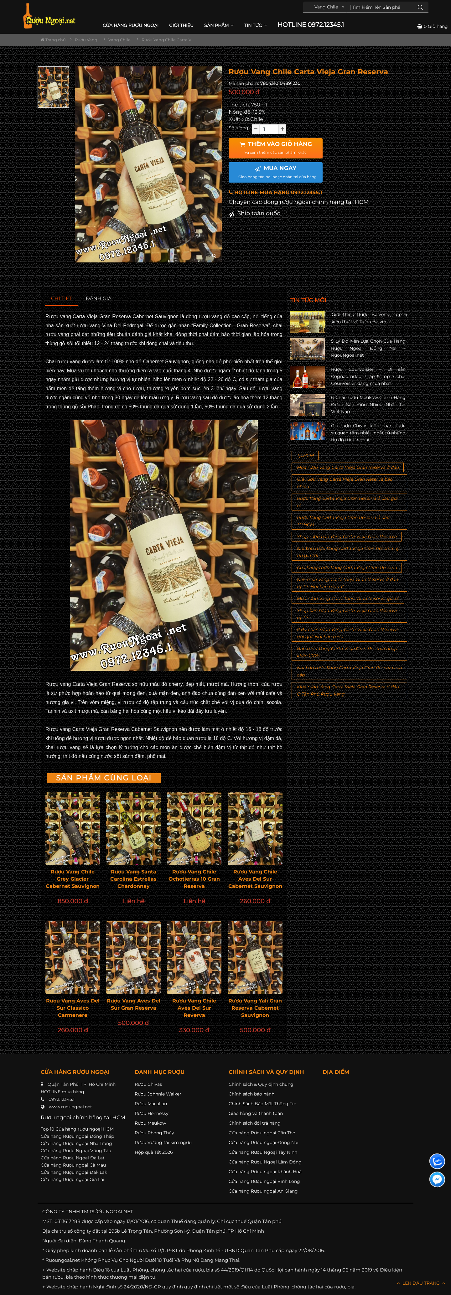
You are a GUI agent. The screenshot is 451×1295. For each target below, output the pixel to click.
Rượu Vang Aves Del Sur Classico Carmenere (73, 1008)
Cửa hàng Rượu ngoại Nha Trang (76, 1143)
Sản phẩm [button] (219, 25)
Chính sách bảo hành (251, 1094)
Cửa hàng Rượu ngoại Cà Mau (73, 1165)
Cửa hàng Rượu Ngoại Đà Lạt (73, 1158)
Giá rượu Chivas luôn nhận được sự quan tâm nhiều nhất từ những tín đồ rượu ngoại (368, 433)
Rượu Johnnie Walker (158, 1094)
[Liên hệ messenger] (437, 1179)
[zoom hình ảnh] (214, 255)
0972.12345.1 (62, 1099)
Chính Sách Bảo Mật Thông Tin (262, 1103)
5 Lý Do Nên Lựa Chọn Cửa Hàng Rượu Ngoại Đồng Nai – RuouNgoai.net (368, 348)
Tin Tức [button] (255, 25)
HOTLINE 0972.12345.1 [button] (310, 24)
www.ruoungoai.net (70, 1107)
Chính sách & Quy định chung (261, 1084)
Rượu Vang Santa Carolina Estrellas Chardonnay (133, 879)
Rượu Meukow (150, 1123)
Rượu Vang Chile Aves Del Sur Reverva (194, 1008)
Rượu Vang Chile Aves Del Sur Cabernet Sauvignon (255, 879)
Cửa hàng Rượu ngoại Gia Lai (72, 1179)
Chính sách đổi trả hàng (255, 1123)
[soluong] (269, 129)
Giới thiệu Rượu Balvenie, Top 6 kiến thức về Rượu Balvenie (369, 318)
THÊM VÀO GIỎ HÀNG (276, 148)
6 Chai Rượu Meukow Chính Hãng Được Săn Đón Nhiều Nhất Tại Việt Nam (368, 404)
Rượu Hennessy (151, 1113)
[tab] (61, 299)
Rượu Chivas (148, 1084)
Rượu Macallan (151, 1103)
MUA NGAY (277, 172)
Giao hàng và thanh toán (256, 1113)
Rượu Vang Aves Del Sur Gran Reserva (133, 1004)
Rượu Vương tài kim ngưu (163, 1142)
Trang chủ (53, 39)
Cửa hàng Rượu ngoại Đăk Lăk (74, 1172)
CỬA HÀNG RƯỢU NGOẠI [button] (130, 25)
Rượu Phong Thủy (154, 1133)
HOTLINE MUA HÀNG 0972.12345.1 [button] (275, 192)
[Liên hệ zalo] (437, 1161)
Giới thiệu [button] (181, 25)
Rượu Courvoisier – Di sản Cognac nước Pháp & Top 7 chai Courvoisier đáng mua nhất (368, 376)
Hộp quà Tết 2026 (154, 1152)
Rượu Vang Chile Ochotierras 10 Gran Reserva (194, 879)
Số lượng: (239, 128)
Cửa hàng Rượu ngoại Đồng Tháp (77, 1136)
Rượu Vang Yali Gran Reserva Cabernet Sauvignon (255, 1008)
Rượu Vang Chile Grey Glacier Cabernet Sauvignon (73, 879)
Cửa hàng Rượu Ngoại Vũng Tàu (76, 1150)
